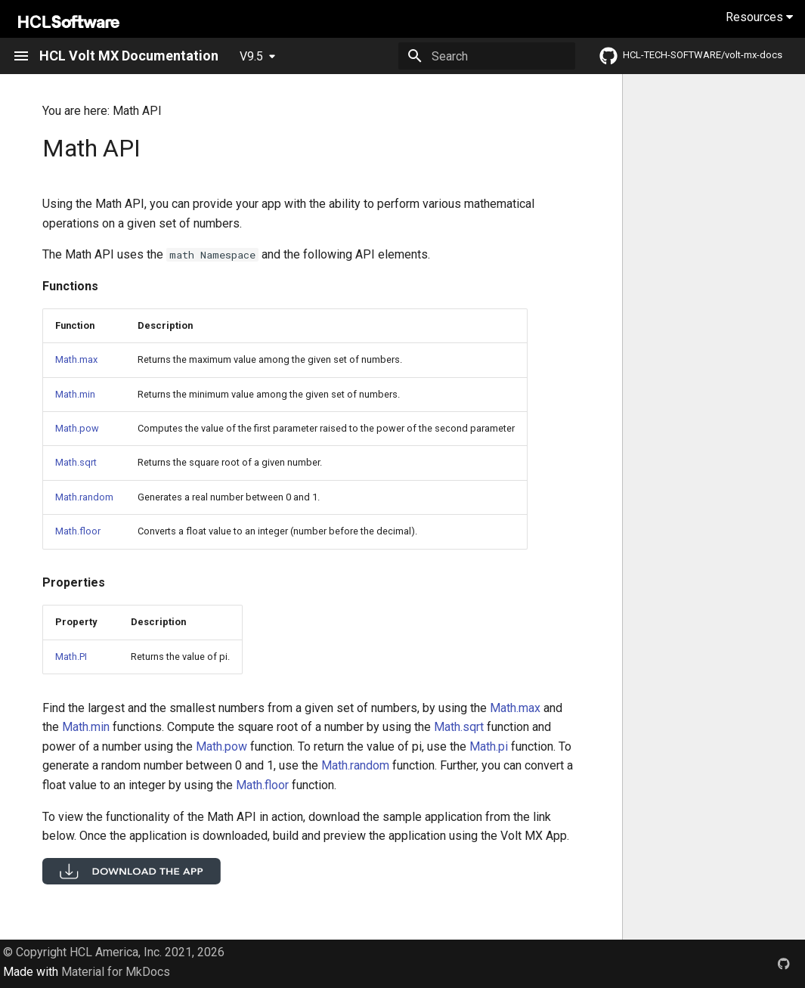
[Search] (486, 56)
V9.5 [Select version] (251, 56)
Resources (759, 17)
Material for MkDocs (115, 972)
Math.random (84, 497)
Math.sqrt (76, 462)
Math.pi (488, 746)
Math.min (75, 394)
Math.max (76, 359)
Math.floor (78, 531)
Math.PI (71, 656)
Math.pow (77, 428)
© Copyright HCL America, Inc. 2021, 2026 (113, 952)
